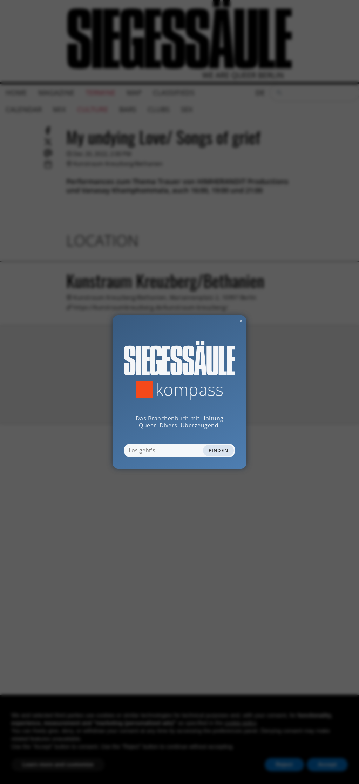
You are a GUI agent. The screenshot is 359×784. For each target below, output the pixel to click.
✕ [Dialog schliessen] (224, 321)
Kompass (189, 389)
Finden (218, 450)
